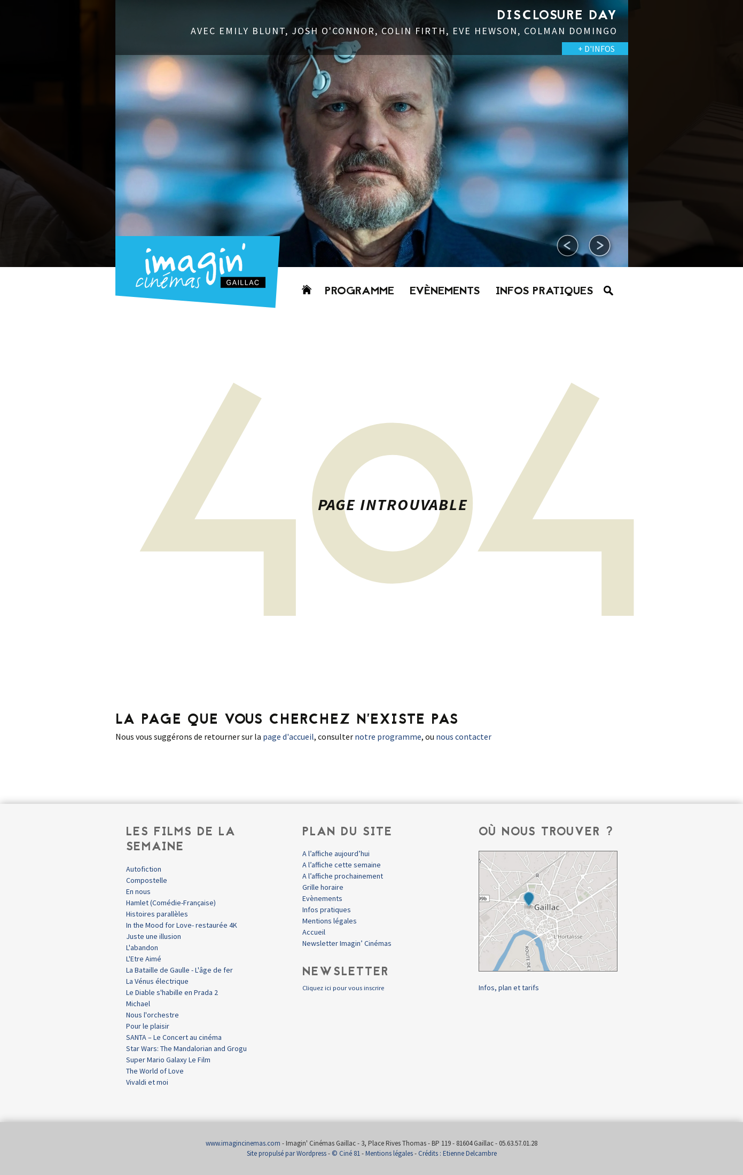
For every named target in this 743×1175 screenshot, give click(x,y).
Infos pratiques (544, 291)
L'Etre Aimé (143, 959)
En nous (138, 891)
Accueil (313, 932)
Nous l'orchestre (152, 1015)
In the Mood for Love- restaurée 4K (181, 925)
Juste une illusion (153, 936)
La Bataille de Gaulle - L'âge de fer (179, 970)
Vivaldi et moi (147, 1082)
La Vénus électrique (157, 981)
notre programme (388, 736)
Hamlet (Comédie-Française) (171, 902)
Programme (359, 291)
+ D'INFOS (596, 48)
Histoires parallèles (157, 914)
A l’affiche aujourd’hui (336, 853)
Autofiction (143, 869)
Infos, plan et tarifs (509, 987)
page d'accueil (288, 736)
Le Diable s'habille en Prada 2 (172, 992)
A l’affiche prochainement (342, 876)
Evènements (445, 291)
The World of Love (155, 1071)
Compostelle (146, 880)
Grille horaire (322, 887)
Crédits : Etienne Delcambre (457, 1153)
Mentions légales (329, 921)
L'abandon (142, 947)
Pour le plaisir (147, 1026)
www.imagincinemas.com (243, 1143)
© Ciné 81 (346, 1153)
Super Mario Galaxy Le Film (168, 1059)
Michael (138, 1003)
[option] (371, 133)
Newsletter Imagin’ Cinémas (347, 943)
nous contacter (463, 736)
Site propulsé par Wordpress (286, 1153)
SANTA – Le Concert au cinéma (174, 1037)
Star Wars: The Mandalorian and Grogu (186, 1048)
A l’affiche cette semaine (341, 865)
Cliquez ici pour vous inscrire (343, 988)
